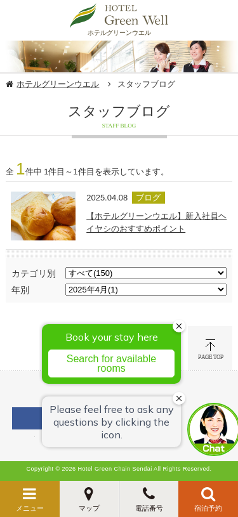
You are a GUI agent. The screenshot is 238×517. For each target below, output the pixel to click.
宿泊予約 (208, 508)
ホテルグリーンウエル (58, 84)
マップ (89, 508)
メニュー (30, 508)
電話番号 (149, 508)
